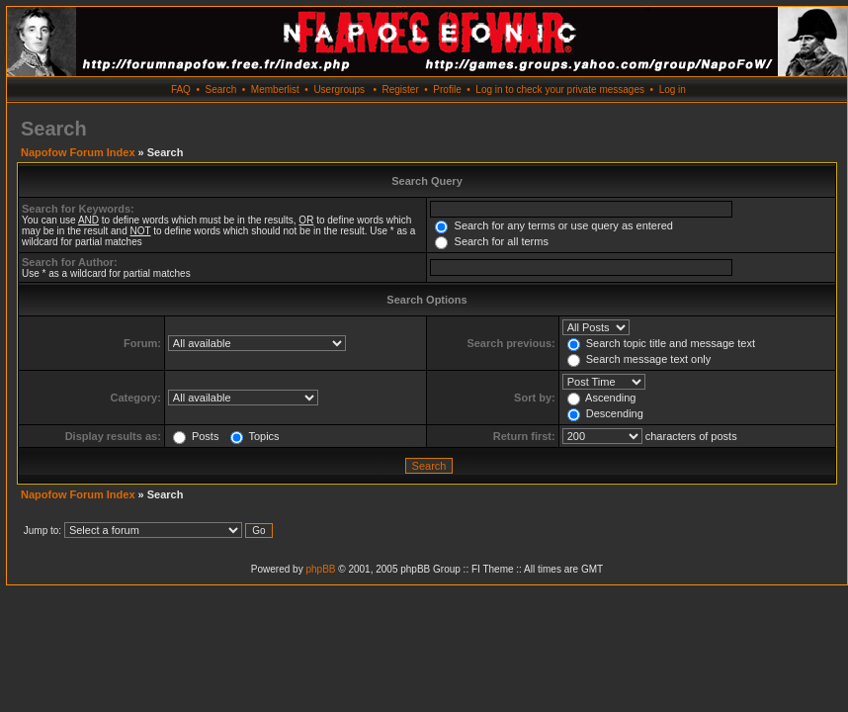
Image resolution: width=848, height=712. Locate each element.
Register (400, 89)
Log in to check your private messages (559, 89)
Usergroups (339, 89)
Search (221, 89)
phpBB (320, 569)
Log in (672, 89)
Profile (447, 89)
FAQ (181, 89)
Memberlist (275, 89)
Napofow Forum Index (78, 152)
